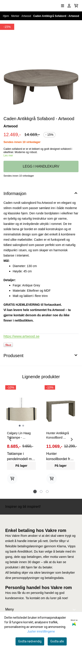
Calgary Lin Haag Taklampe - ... (19, 435)
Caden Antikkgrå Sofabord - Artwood (56, 16)
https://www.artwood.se (21, 336)
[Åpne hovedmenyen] (62, 5)
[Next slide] (71, 439)
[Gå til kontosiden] (69, 5)
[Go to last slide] (10, 439)
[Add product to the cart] (12, 478)
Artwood (26, 16)
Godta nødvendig (30, 641)
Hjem (6, 16)
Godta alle (57, 641)
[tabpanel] (21, 437)
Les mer (8, 155)
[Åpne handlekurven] (76, 5)
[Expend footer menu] (75, 609)
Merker (15, 16)
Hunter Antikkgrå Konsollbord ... (57, 435)
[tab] (35, 492)
